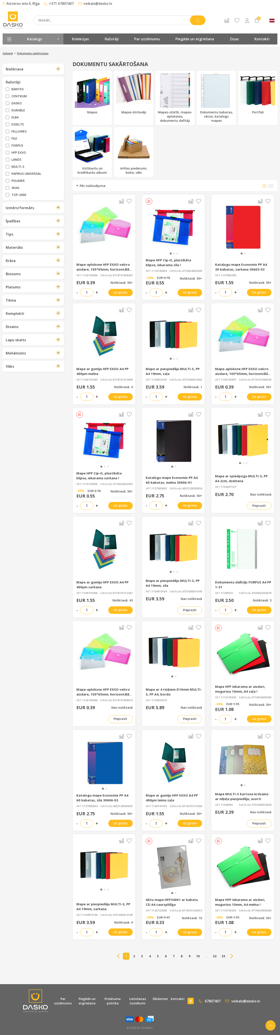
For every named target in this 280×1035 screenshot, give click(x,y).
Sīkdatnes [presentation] (160, 999)
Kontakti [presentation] (261, 39)
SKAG (15, 188)
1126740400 (90, 700)
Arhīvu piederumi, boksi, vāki (133, 152)
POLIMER (18, 181)
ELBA (15, 117)
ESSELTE (17, 124)
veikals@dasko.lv (95, 3)
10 (198, 956)
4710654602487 (123, 484)
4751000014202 (192, 379)
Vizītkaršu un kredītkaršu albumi (92, 152)
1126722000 (159, 910)
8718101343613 (192, 910)
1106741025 (159, 806)
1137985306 (228, 275)
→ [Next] (231, 956)
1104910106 (90, 915)
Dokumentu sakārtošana (32, 53)
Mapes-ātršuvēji (133, 93)
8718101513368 (192, 806)
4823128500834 (192, 488)
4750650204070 (261, 593)
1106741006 (90, 593)
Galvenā (8, 53)
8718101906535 (261, 379)
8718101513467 (123, 593)
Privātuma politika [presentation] (113, 1001)
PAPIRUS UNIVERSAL (26, 174)
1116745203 (228, 910)
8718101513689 (123, 379)
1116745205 (228, 697)
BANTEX (17, 89)
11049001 (227, 804)
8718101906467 (123, 275)
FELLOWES (19, 131)
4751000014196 (192, 591)
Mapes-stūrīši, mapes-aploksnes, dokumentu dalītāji (175, 98)
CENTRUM (19, 96)
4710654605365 (261, 697)
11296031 (227, 593)
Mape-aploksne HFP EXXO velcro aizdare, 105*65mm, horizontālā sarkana (103, 269)
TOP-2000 (18, 195)
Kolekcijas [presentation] (80, 39)
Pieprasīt (259, 506)
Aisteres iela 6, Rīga (21, 3)
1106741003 (90, 379)
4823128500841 (123, 806)
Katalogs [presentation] (33, 39)
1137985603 (159, 488)
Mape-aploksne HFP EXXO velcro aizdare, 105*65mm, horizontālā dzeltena (242, 374)
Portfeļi (257, 93)
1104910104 (159, 591)
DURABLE (18, 110)
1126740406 (90, 275)
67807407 (210, 1001)
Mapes (92, 93)
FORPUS (17, 145)
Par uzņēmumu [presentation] (147, 39)
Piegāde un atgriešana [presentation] (194, 39)
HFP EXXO (18, 152)
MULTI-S (17, 166)
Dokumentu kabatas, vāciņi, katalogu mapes (216, 98)
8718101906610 (123, 700)
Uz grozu (120, 292)
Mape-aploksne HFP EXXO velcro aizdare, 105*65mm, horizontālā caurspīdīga (103, 694)
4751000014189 (123, 915)
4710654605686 (261, 910)
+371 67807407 (59, 3)
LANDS (16, 159)
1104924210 (159, 700)
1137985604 (90, 806)
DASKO (16, 103)
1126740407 (228, 379)
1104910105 (159, 379)
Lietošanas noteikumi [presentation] (137, 1001)
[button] (171, 254)
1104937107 (228, 487)
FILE (14, 138)
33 (223, 956)
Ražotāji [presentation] (112, 39)
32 (214, 956)
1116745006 (90, 484)
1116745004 (159, 271)
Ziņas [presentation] (234, 39)
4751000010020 (261, 804)
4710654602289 (192, 271)
